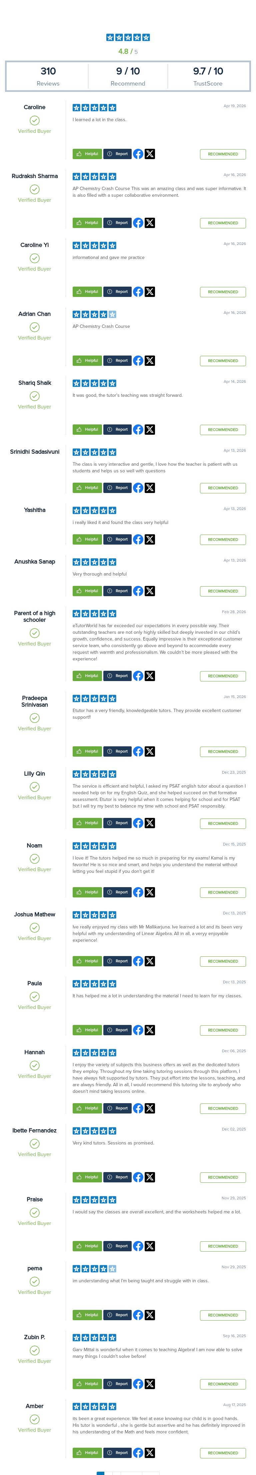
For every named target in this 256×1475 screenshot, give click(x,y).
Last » (151, 1470)
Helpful (91, 153)
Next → (131, 1470)
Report (121, 153)
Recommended (223, 153)
